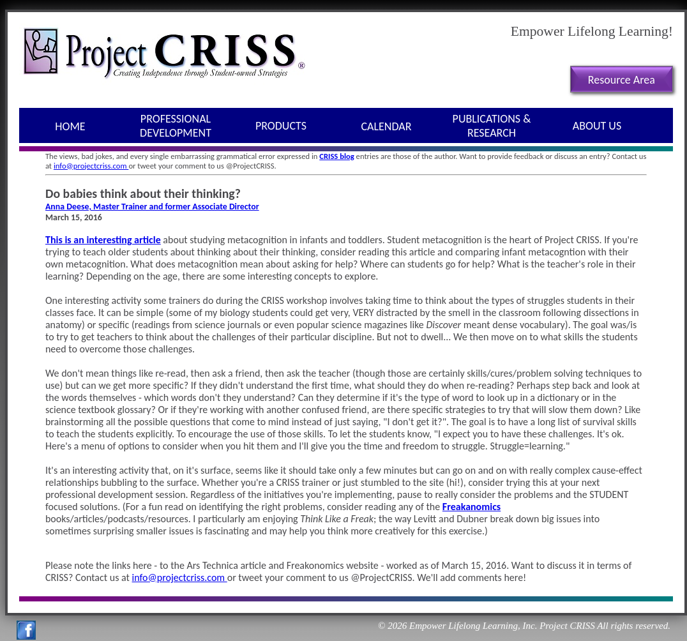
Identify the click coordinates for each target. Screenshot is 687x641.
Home (70, 126)
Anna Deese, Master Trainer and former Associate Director (152, 206)
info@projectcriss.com (91, 165)
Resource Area (621, 80)
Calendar (386, 126)
